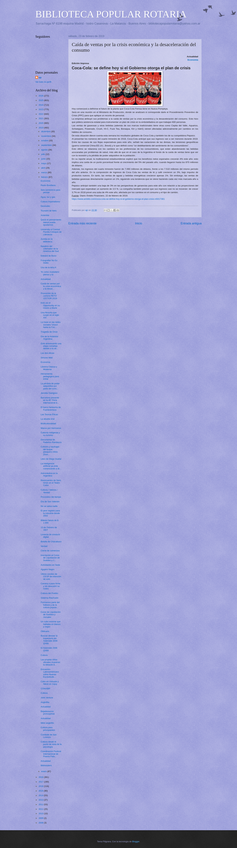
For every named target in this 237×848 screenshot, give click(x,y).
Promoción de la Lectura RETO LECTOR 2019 (49, 296)
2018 (41, 777)
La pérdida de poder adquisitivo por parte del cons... (50, 386)
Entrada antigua (191, 223)
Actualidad (46, 279)
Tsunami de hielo (49, 210)
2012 (41, 804)
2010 (41, 813)
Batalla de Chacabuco (51, 541)
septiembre (46, 145)
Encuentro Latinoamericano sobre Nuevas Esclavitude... (50, 673)
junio (43, 159)
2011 (41, 809)
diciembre (46, 131)
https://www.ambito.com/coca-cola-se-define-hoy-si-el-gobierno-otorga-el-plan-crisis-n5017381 (118, 199)
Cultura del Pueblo (49, 593)
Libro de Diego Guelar (51, 459)
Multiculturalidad (48, 423)
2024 (41, 105)
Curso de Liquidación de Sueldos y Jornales (51, 614)
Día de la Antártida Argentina (49, 337)
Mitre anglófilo (47, 723)
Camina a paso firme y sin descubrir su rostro (50, 586)
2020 (41, 123)
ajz (40, 77)
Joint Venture (47, 697)
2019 (41, 127)
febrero (44, 177)
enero (44, 771)
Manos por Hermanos (51, 428)
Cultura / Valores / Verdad (49, 491)
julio (43, 154)
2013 (41, 800)
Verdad (44, 546)
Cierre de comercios (50, 550)
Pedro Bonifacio (48, 185)
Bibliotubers (46, 765)
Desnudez (45, 206)
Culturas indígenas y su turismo (50, 433)
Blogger (135, 841)
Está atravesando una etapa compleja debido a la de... (51, 346)
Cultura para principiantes (48, 728)
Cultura (44, 655)
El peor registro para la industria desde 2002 (50, 513)
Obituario (45, 631)
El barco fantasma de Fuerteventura (51, 408)
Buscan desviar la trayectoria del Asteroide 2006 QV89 (49, 639)
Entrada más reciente (82, 223)
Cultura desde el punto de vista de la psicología (51, 744)
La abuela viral (47, 419)
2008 (41, 822)
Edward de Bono (48, 256)
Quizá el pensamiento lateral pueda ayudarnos (51, 222)
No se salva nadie (49, 506)
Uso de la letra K (48, 267)
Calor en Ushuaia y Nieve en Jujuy (50, 682)
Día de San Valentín (50, 501)
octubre (45, 140)
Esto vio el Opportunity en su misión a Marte (50, 305)
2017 (41, 782)
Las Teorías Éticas (49, 414)
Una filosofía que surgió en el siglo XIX (50, 315)
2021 (41, 118)
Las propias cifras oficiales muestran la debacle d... (50, 662)
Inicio (138, 223)
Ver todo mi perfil (43, 82)
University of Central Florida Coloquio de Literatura (51, 232)
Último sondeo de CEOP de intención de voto (51, 576)
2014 (41, 795)
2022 (41, 114)
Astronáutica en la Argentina (49, 474)
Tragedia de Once (49, 332)
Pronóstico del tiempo (51, 497)
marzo (44, 172)
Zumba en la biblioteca (47, 240)
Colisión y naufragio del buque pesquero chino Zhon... (50, 450)
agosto (44, 149)
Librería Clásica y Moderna (49, 367)
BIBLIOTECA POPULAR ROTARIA (111, 14)
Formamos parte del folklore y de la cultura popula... (50, 605)
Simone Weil (47, 357)
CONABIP (45, 688)
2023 (41, 109)
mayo (44, 163)
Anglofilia (45, 702)
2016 (41, 786)
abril (43, 168)
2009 (41, 818)
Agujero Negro (47, 569)
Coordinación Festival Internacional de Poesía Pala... (51, 754)
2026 (41, 95)
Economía (45, 181)
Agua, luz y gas (48, 197)
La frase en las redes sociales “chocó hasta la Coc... (50, 324)
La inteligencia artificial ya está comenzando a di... (51, 466)
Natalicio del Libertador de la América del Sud (50, 249)
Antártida (45, 215)
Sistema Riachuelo (49, 598)
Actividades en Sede (50, 565)
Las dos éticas (47, 353)
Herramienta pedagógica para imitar (50, 376)
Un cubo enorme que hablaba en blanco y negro (50, 624)
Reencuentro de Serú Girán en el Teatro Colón (51, 483)
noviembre (46, 136)
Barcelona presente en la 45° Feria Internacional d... (50, 400)
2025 (41, 100)
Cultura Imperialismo (50, 201)
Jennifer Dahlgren (49, 393)
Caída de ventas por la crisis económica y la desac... (51, 286)
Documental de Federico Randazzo (51, 440)
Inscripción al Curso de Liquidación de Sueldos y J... (50, 558)
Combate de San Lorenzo (49, 735)
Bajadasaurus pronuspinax (48, 712)
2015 (41, 791)
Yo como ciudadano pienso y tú (50, 273)
